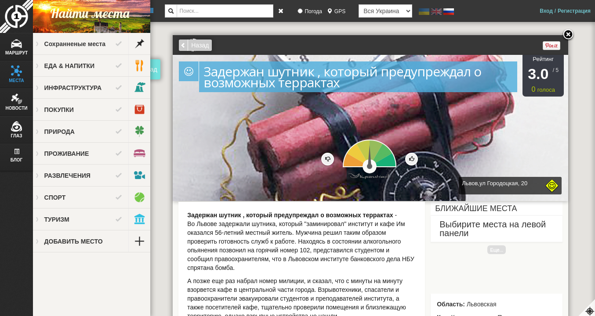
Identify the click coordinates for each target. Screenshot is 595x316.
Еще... (500, 249)
